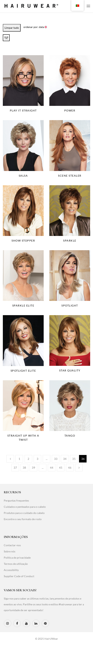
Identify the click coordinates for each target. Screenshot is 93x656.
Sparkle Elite (23, 305)
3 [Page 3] (37, 458)
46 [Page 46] (69, 467)
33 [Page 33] (55, 458)
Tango (69, 435)
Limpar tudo (12, 27)
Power (69, 110)
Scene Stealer (69, 175)
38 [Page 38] (24, 467)
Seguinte (79, 467)
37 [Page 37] (15, 467)
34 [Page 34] (65, 458)
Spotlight (69, 305)
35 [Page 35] (74, 458)
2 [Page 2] (28, 458)
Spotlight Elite (23, 370)
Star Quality (70, 370)
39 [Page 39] (33, 467)
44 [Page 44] (51, 467)
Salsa (23, 175)
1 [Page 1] (19, 458)
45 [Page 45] (60, 467)
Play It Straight (23, 110)
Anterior (10, 458)
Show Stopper (23, 240)
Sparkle (69, 240)
